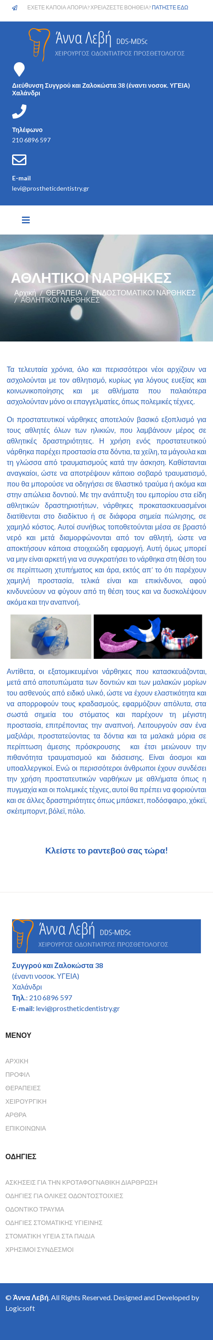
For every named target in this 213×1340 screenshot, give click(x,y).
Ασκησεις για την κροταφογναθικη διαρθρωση (81, 1182)
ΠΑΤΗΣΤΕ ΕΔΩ (170, 7)
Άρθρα (15, 1114)
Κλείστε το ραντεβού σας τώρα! (106, 850)
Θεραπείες (23, 1088)
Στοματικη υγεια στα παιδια (50, 1236)
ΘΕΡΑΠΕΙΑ (64, 292)
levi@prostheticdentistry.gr (50, 188)
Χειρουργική (26, 1101)
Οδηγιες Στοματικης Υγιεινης (53, 1222)
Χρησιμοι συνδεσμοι (39, 1249)
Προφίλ (17, 1074)
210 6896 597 (31, 140)
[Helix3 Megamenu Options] (26, 219)
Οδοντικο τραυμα (34, 1209)
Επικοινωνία (25, 1128)
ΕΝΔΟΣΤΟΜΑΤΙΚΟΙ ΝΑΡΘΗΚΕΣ (144, 292)
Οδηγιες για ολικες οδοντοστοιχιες (64, 1195)
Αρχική (25, 292)
